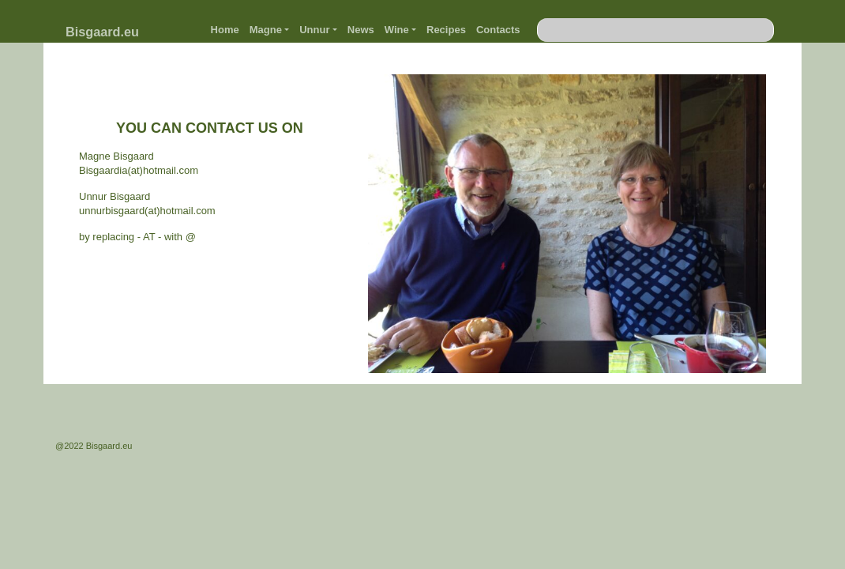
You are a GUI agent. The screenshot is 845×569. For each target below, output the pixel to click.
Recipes (446, 30)
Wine (397, 30)
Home (225, 30)
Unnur (314, 30)
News (360, 30)
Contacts (498, 30)
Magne (266, 30)
